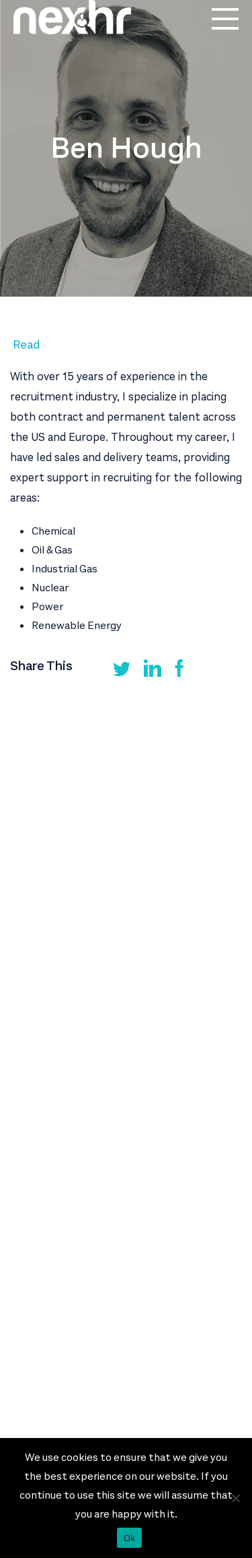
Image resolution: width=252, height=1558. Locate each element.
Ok (129, 1538)
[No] (235, 1498)
